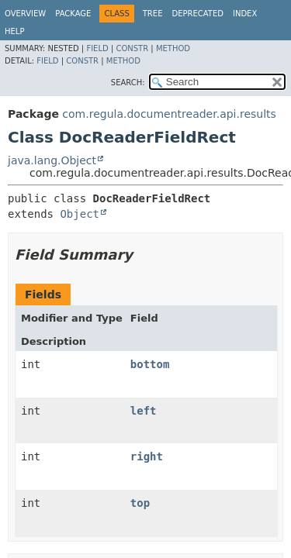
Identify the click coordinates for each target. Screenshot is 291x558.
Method (173, 48)
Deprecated (197, 13)
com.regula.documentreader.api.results (169, 114)
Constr (132, 48)
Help (14, 31)
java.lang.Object (52, 160)
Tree (153, 13)
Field (97, 48)
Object (79, 214)
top (140, 503)
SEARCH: (128, 82)
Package (73, 13)
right (146, 456)
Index (245, 13)
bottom (150, 364)
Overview (25, 13)
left (143, 411)
